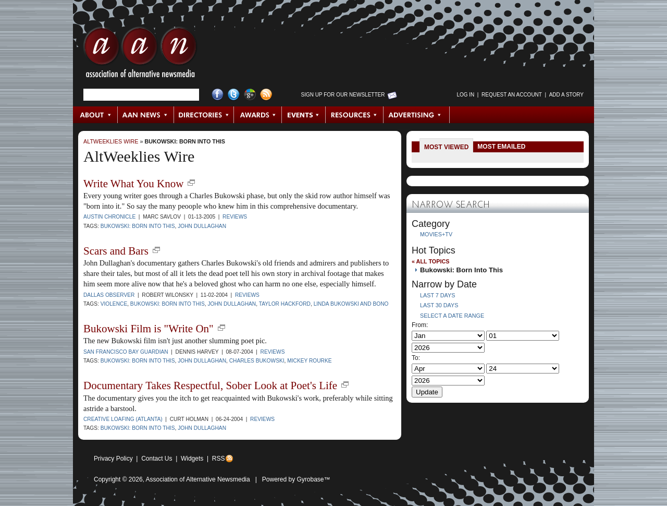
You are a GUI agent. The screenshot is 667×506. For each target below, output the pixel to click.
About (95, 114)
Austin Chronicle (109, 217)
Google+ (250, 95)
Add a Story (566, 95)
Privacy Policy (113, 458)
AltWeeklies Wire (110, 141)
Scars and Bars (116, 251)
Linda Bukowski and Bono (351, 304)
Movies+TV (436, 234)
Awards (258, 114)
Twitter (234, 95)
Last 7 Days (437, 295)
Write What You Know (133, 183)
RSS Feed (266, 95)
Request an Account (511, 95)
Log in (465, 95)
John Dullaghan (202, 226)
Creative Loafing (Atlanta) (123, 419)
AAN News (146, 114)
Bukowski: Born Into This (184, 141)
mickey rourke (309, 361)
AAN (140, 54)
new (191, 182)
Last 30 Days (439, 305)
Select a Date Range (452, 315)
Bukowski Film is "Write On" (148, 328)
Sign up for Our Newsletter (343, 95)
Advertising (416, 114)
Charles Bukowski (257, 361)
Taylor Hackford (285, 304)
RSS (218, 458)
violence (114, 304)
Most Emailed (501, 146)
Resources (355, 114)
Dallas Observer (108, 295)
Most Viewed (446, 147)
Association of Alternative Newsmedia (198, 479)
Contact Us (156, 458)
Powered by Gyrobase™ (296, 479)
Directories (204, 114)
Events (304, 114)
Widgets (192, 458)
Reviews (235, 217)
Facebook (218, 95)
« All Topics (430, 261)
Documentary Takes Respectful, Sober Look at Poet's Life (210, 385)
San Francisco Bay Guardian (125, 352)
